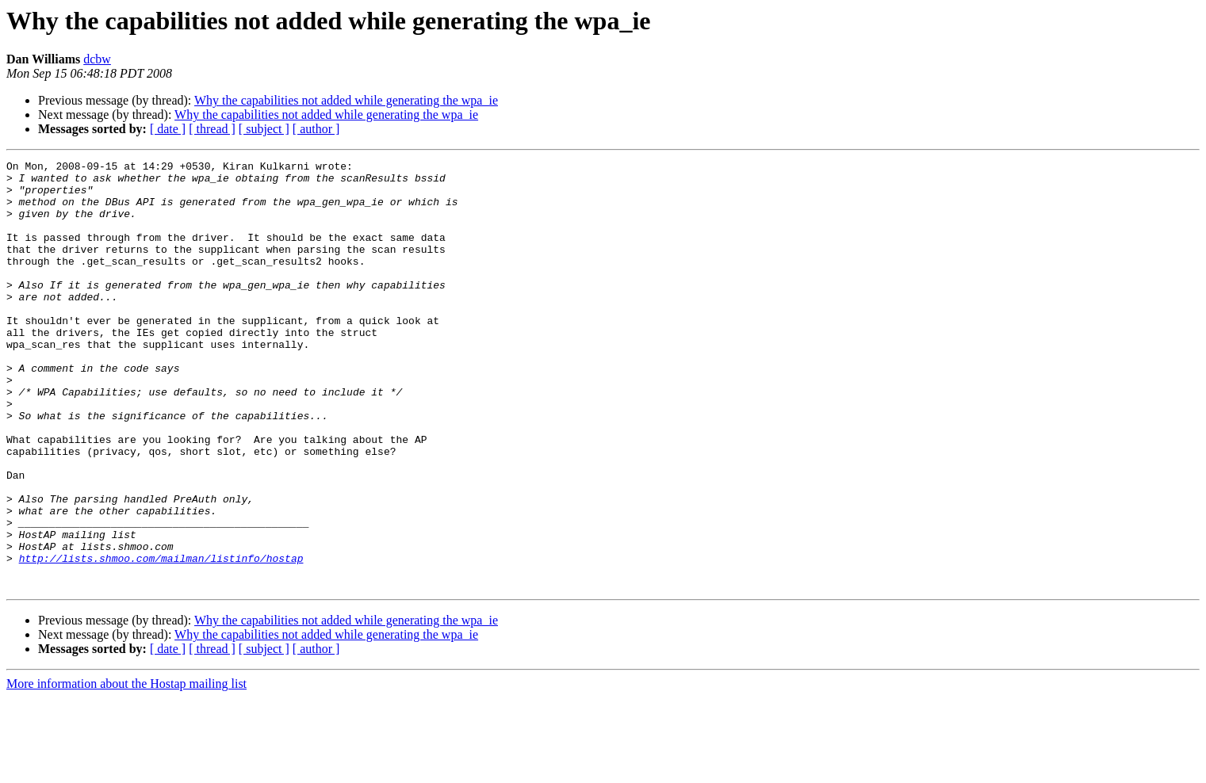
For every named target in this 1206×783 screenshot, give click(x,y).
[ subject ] (264, 129)
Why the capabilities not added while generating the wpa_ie (346, 100)
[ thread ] (212, 129)
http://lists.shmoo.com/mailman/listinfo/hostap (161, 639)
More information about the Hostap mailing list (126, 769)
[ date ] (168, 129)
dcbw (97, 59)
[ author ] (316, 129)
